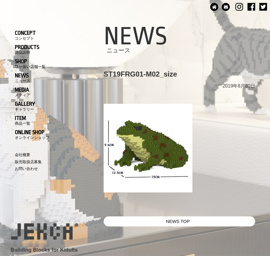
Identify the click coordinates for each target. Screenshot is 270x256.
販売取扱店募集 (28, 162)
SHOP (30, 63)
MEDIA (22, 92)
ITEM (22, 120)
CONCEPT (25, 35)
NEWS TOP (177, 221)
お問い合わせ (26, 168)
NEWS (22, 77)
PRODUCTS (27, 49)
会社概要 (22, 155)
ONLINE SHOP (32, 134)
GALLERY (25, 106)
